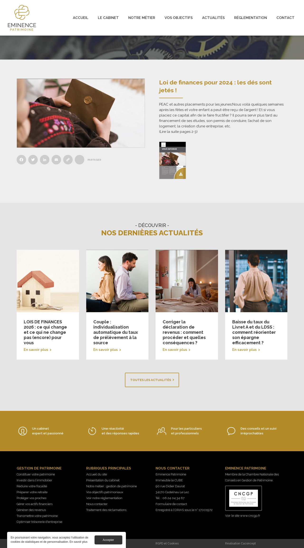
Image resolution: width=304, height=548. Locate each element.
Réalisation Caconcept (240, 543)
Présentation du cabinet (102, 480)
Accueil (80, 18)
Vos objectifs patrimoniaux (104, 492)
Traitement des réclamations (106, 510)
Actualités (213, 18)
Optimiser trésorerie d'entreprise (39, 522)
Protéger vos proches (31, 498)
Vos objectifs (179, 18)
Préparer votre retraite (32, 492)
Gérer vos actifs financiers (34, 504)
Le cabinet (108, 18)
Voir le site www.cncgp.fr (242, 515)
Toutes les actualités (150, 380)
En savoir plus (48, 305)
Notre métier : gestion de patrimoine (111, 486)
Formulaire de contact (171, 504)
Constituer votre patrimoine (36, 474)
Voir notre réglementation (104, 498)
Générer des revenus (31, 510)
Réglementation (250, 18)
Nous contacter (97, 504)
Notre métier (141, 18)
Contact (285, 18)
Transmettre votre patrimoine (37, 516)
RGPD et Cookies (167, 543)
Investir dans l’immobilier (34, 480)
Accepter (108, 540)
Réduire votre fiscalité (32, 486)
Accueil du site (96, 474)
